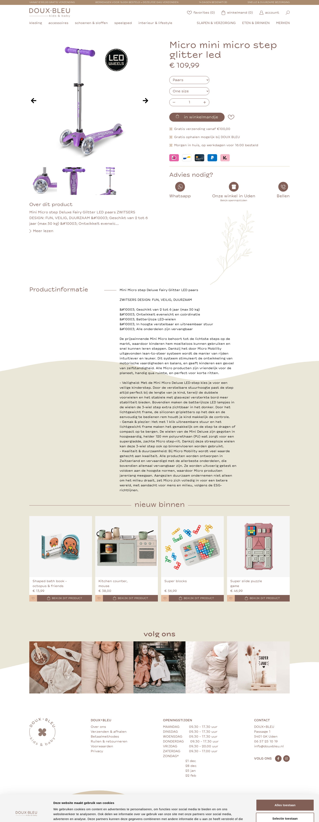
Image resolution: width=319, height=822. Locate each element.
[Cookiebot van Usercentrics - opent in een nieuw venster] (26, 814)
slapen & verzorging (216, 23)
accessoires (58, 23)
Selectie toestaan (285, 795)
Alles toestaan (284, 782)
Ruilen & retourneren (109, 741)
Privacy (97, 751)
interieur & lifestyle (155, 23)
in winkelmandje (197, 117)
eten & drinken (256, 23)
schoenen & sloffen (91, 23)
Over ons (98, 727)
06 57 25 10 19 (266, 741)
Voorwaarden (102, 746)
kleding (35, 23)
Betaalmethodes (105, 737)
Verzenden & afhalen (109, 732)
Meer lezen (41, 231)
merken (283, 23)
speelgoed (123, 23)
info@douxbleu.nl (269, 746)
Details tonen (219, 814)
